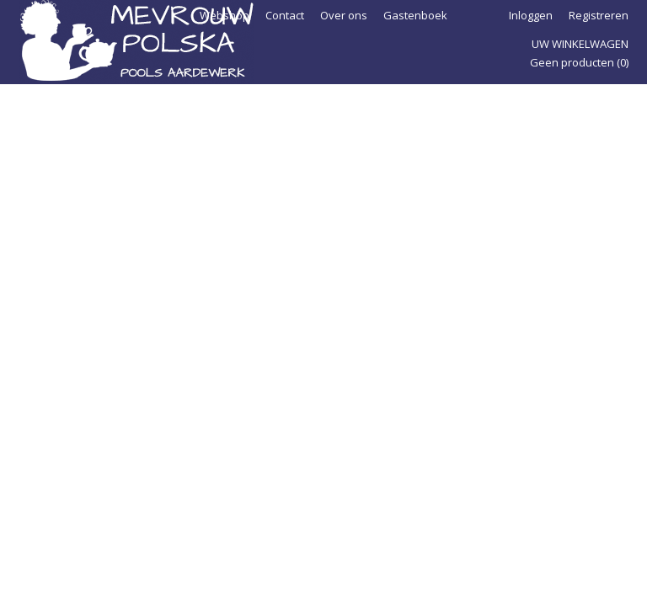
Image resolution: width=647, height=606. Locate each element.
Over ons (343, 15)
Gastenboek (415, 15)
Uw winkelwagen (580, 43)
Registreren (598, 15)
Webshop (224, 15)
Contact (284, 15)
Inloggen (531, 15)
